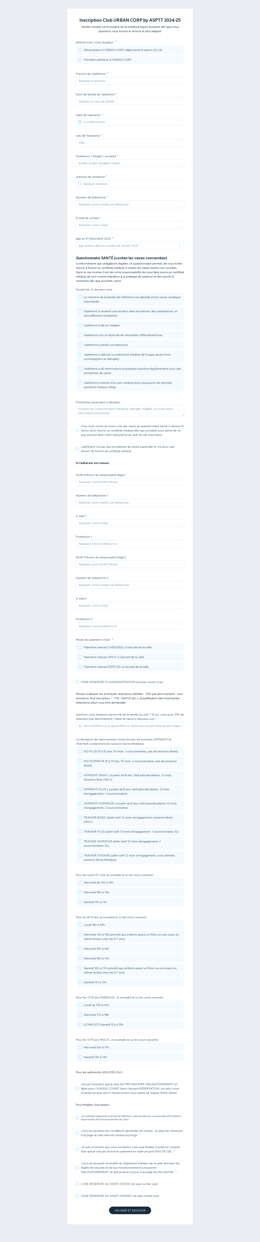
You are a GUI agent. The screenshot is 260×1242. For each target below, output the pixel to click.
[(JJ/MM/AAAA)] (132, 122)
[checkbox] (130, 300)
